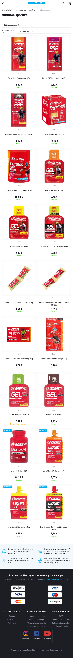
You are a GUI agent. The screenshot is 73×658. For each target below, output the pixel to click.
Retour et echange (36, 620)
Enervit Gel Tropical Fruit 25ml (19, 415)
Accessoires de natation (25, 10)
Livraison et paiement (36, 616)
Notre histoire (12, 620)
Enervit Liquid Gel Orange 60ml (54, 471)
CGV (61, 616)
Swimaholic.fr (7, 10)
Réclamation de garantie (36, 623)
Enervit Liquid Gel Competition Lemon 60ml (54, 528)
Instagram (64, 579)
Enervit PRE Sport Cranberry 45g (54, 78)
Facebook (55, 579)
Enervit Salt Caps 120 (19, 471)
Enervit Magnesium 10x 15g (54, 134)
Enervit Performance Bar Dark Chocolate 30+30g (54, 304)
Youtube (47, 579)
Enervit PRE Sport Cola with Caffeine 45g (19, 134)
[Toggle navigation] (3, 3)
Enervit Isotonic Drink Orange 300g (54, 359)
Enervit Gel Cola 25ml (54, 415)
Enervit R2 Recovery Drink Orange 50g (19, 359)
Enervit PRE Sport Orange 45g (19, 78)
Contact (12, 616)
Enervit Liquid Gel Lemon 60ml (19, 527)
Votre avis (12, 623)
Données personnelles (61, 620)
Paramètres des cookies (36, 626)
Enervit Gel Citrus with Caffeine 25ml (54, 246)
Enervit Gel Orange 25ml (54, 190)
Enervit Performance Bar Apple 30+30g (19, 303)
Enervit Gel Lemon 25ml (19, 246)
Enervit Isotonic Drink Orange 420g (19, 190)
